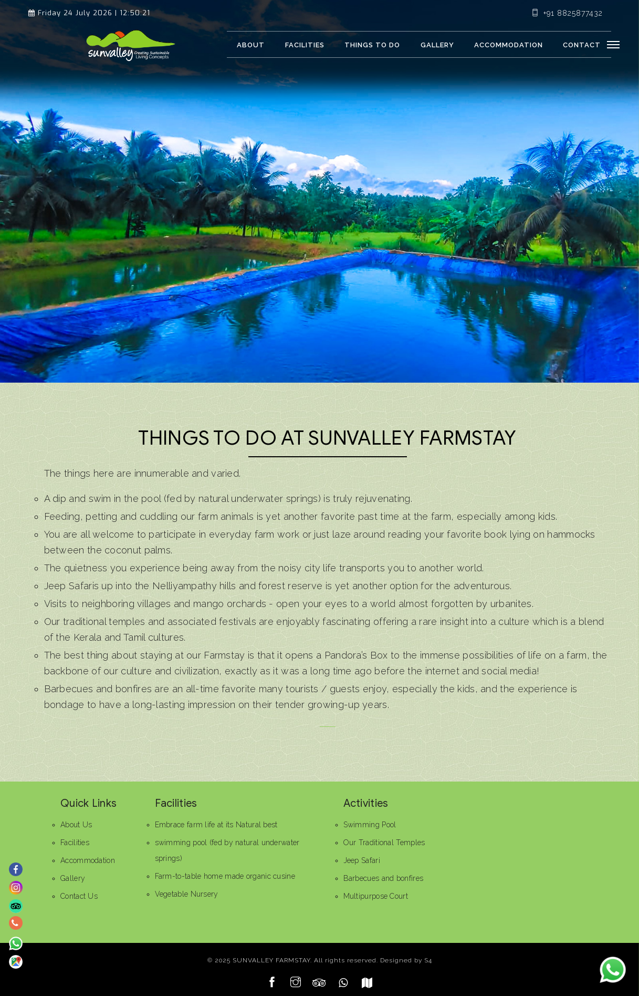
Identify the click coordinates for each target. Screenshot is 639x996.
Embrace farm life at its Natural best (216, 824)
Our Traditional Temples (384, 842)
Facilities (304, 45)
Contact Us (79, 896)
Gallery (437, 45)
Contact (582, 45)
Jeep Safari (361, 860)
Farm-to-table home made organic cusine (225, 876)
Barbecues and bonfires (383, 878)
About (251, 45)
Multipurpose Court (375, 896)
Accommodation (508, 45)
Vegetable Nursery (186, 894)
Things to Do (372, 45)
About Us (76, 824)
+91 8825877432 (567, 13)
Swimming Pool (369, 824)
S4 (428, 960)
